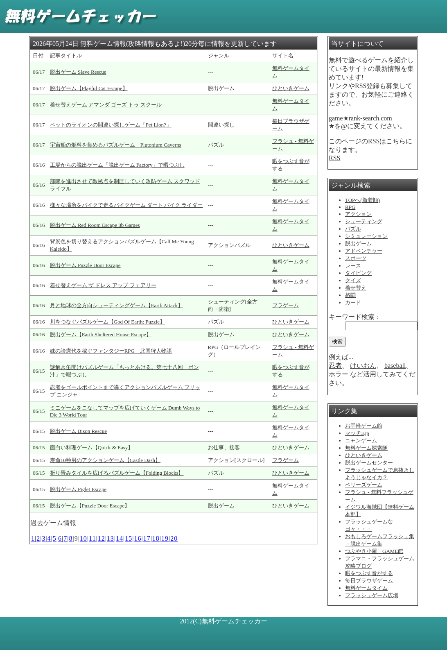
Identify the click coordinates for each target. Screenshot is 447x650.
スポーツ (355, 258)
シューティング (363, 221)
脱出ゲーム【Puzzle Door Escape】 (90, 506)
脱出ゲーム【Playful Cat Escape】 (89, 88)
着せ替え (355, 288)
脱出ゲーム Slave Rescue (78, 72)
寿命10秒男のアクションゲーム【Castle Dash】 (105, 460)
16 (137, 538)
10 (83, 538)
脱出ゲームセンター (369, 463)
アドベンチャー (363, 251)
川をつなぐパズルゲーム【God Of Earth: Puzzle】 (107, 322)
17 (147, 538)
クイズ (353, 280)
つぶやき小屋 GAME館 (374, 551)
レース (353, 266)
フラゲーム (285, 305)
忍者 (335, 365)
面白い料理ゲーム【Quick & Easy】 (91, 447)
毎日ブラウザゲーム (369, 581)
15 (128, 538)
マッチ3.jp (357, 433)
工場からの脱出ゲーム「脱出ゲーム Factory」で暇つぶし (117, 165)
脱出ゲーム (358, 243)
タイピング (358, 273)
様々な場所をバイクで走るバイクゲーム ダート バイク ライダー (126, 205)
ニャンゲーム (361, 440)
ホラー (338, 374)
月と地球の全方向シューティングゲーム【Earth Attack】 (116, 305)
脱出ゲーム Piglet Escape (78, 489)
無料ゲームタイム (366, 588)
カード (353, 302)
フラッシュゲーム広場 (371, 595)
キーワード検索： (355, 316)
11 (92, 538)
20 (174, 538)
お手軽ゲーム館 (363, 426)
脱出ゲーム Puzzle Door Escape (85, 265)
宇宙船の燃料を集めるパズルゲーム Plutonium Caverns (115, 145)
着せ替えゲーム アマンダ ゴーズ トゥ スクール (106, 105)
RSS (334, 157)
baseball (395, 365)
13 (110, 538)
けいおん (363, 365)
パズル (353, 229)
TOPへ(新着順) (362, 200)
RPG (350, 207)
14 (119, 538)
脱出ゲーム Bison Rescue (78, 431)
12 (101, 538)
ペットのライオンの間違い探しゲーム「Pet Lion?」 (111, 125)
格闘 (350, 295)
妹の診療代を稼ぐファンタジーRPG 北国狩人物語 (111, 351)
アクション (358, 214)
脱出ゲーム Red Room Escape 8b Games (95, 225)
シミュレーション (366, 236)
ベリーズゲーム (363, 485)
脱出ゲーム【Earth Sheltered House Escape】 (100, 334)
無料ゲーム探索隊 (366, 448)
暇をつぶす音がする (369, 573)
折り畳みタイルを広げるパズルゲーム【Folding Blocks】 (117, 473)
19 (165, 538)
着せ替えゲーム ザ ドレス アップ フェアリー (103, 285)
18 (156, 538)
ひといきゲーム (290, 88)
